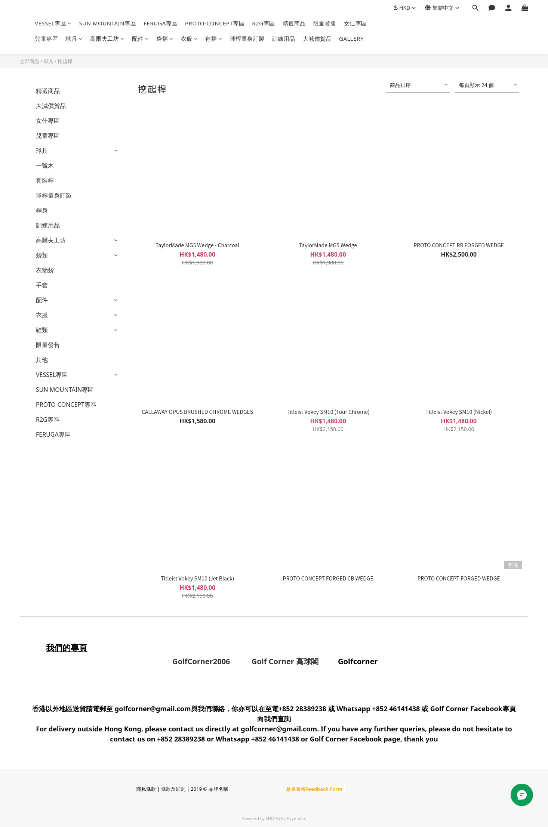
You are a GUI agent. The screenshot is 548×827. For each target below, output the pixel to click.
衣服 (189, 38)
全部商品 (29, 61)
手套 (42, 285)
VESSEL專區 (53, 23)
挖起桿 (65, 61)
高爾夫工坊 (107, 38)
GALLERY (351, 38)
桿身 (42, 210)
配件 (140, 38)
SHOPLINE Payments (286, 818)
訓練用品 (283, 38)
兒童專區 (46, 38)
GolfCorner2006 (202, 661)
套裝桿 (45, 180)
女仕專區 (355, 23)
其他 (42, 360)
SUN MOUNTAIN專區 (107, 23)
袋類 (164, 38)
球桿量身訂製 (247, 38)
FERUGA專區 (161, 23)
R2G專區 (263, 23)
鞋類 (213, 38)
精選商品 (294, 23)
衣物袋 (45, 270)
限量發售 (324, 23)
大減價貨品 (317, 38)
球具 (74, 38)
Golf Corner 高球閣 (275, 661)
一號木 (45, 165)
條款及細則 (173, 789)
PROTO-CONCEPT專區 (214, 23)
